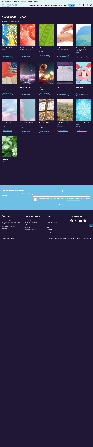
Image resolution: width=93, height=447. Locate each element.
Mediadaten (4, 228)
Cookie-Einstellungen (87, 238)
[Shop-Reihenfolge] (82, 22)
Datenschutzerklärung (64, 238)
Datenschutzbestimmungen (74, 200)
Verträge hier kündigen (52, 232)
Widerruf (49, 229)
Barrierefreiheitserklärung (75, 238)
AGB (48, 227)
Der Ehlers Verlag (6, 220)
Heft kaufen (27, 224)
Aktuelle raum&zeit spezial (31, 222)
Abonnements (28, 227)
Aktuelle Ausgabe (29, 220)
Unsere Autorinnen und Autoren (9, 226)
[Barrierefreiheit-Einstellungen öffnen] (91, 226)
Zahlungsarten (50, 224)
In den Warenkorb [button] (7, 56)
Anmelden (61, 204)
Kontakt (51, 238)
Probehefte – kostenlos (30, 229)
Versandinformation (52, 222)
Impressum (56, 238)
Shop (48, 220)
